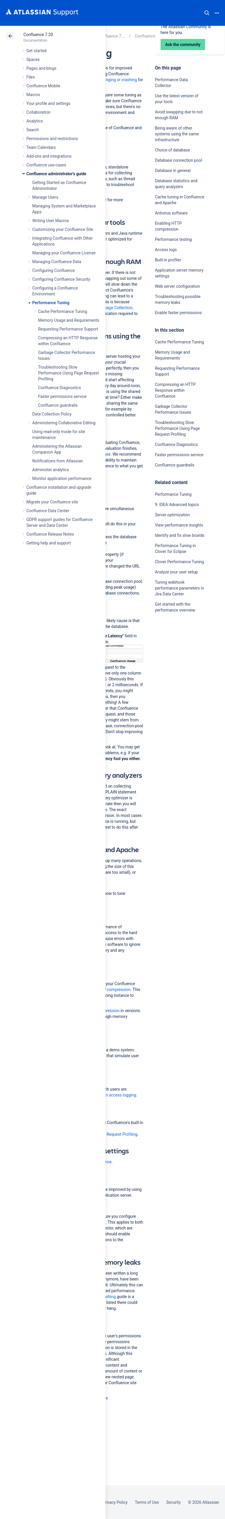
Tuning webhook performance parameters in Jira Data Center (179, 588)
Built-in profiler (168, 260)
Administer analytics (50, 469)
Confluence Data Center (47, 510)
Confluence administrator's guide (56, 173)
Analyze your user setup (176, 572)
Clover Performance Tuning (179, 561)
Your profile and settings (48, 103)
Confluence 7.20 (38, 34)
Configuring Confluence (53, 270)
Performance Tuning (50, 302)
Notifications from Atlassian (57, 461)
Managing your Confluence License (64, 253)
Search (207, 13)
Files (30, 77)
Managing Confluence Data (56, 261)
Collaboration (38, 112)
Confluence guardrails (58, 405)
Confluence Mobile (43, 86)
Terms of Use (147, 1502)
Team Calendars (41, 147)
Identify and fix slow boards (179, 535)
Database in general (173, 170)
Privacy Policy (115, 1502)
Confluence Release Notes (50, 534)
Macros (33, 94)
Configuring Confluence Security (61, 279)
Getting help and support (48, 543)
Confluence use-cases (46, 165)
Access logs (166, 249)
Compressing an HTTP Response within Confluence (175, 390)
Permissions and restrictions (52, 138)
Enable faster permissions (179, 312)
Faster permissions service (62, 396)
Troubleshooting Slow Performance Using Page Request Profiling (68, 373)
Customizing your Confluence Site (62, 229)
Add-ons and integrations (48, 156)
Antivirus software (171, 213)
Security (173, 1502)
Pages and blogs (41, 68)
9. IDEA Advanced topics (177, 504)
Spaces (33, 59)
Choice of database (172, 150)
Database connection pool (178, 160)
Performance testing (173, 239)
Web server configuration (177, 286)
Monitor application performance (61, 478)
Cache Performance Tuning (62, 311)
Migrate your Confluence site (52, 502)
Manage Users (45, 197)
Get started (36, 50)
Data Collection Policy (51, 414)
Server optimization (172, 514)
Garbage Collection (115, 307)
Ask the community (175, 667)
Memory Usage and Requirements (68, 320)
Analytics (34, 121)
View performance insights (179, 525)
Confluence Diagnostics (59, 387)
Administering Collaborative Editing (64, 422)
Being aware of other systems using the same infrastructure (177, 134)
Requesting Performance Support (68, 329)
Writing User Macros (50, 220)
